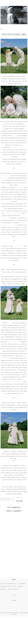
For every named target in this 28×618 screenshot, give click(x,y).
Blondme (9, 323)
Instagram (22, 583)
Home (2, 583)
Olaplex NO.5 (19, 187)
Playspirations (5, 586)
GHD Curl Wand (17, 246)
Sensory (20, 586)
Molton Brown (4, 178)
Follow (14, 600)
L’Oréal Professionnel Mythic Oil (12, 213)
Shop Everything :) (11, 583)
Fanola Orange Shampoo (13, 341)
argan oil (14, 135)
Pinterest (3, 589)
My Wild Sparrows (12, 612)
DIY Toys (13, 586)
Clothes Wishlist (13, 589)
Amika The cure (5, 175)
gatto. (15, 614)
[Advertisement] (13, 560)
